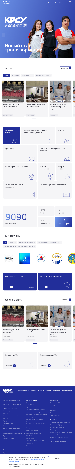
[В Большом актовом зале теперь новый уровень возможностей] (13, 98)
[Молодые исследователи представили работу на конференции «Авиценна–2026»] (60, 98)
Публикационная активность (34, 407)
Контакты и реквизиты (9, 411)
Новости (5, 418)
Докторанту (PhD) (55, 415)
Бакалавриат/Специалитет (33, 433)
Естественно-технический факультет (60, 422)
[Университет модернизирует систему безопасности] (36, 98)
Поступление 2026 (55, 403)
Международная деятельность (11, 428)
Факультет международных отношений (61, 432)
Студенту (52, 405)
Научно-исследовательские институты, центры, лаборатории (35, 422)
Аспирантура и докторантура (34, 417)
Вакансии (5, 413)
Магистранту (53, 408)
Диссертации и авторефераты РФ (35, 409)
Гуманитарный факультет (57, 430)
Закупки (5, 426)
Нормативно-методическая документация (34, 403)
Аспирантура (30, 438)
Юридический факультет (57, 427)
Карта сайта (6, 453)
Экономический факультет (57, 425)
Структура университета (10, 408)
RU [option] (48, 2)
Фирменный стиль (8, 423)
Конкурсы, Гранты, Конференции (35, 412)
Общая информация (8, 438)
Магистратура (30, 435)
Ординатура (29, 443)
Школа (28, 448)
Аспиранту (53, 410)
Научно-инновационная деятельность (14, 433)
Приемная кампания (32, 430)
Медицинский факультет (57, 435)
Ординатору (53, 413)
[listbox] (49, 2)
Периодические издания (10, 421)
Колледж (28, 445)
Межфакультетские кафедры (58, 441)
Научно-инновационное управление (36, 414)
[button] (3, 35)
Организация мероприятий (10, 416)
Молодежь (6, 431)
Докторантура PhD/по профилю (35, 440)
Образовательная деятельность (12, 436)
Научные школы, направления (34, 419)
